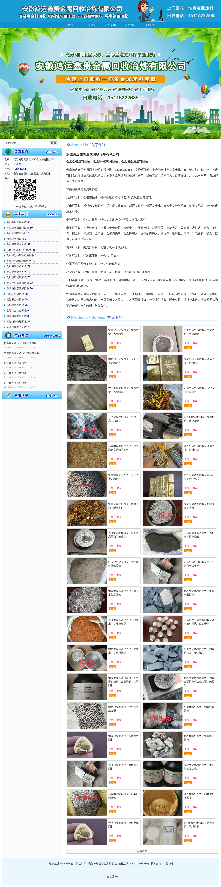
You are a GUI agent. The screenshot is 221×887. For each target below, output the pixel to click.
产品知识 (130, 25)
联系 (112, 347)
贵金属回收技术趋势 (15, 373)
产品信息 (90, 25)
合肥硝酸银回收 (15, 238)
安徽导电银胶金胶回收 (19, 260)
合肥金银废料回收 (16, 222)
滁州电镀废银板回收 (17, 288)
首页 (70, 25)
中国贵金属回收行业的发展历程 (21, 353)
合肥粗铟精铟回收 (16, 277)
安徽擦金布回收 (15, 299)
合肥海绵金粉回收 (16, 266)
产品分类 (110, 25)
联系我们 (150, 25)
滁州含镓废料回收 (16, 316)
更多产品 (142, 851)
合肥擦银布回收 (15, 305)
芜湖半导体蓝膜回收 (17, 283)
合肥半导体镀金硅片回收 (20, 255)
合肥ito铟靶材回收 (16, 233)
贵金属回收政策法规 (15, 363)
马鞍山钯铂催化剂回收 (19, 249)
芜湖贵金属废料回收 (17, 227)
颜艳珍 (169, 863)
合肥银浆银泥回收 (16, 244)
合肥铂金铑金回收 (16, 310)
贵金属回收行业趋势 (15, 383)
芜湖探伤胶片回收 (16, 327)
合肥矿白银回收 (15, 294)
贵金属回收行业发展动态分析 (20, 343)
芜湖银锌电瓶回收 (16, 321)
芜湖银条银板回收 (16, 272)
